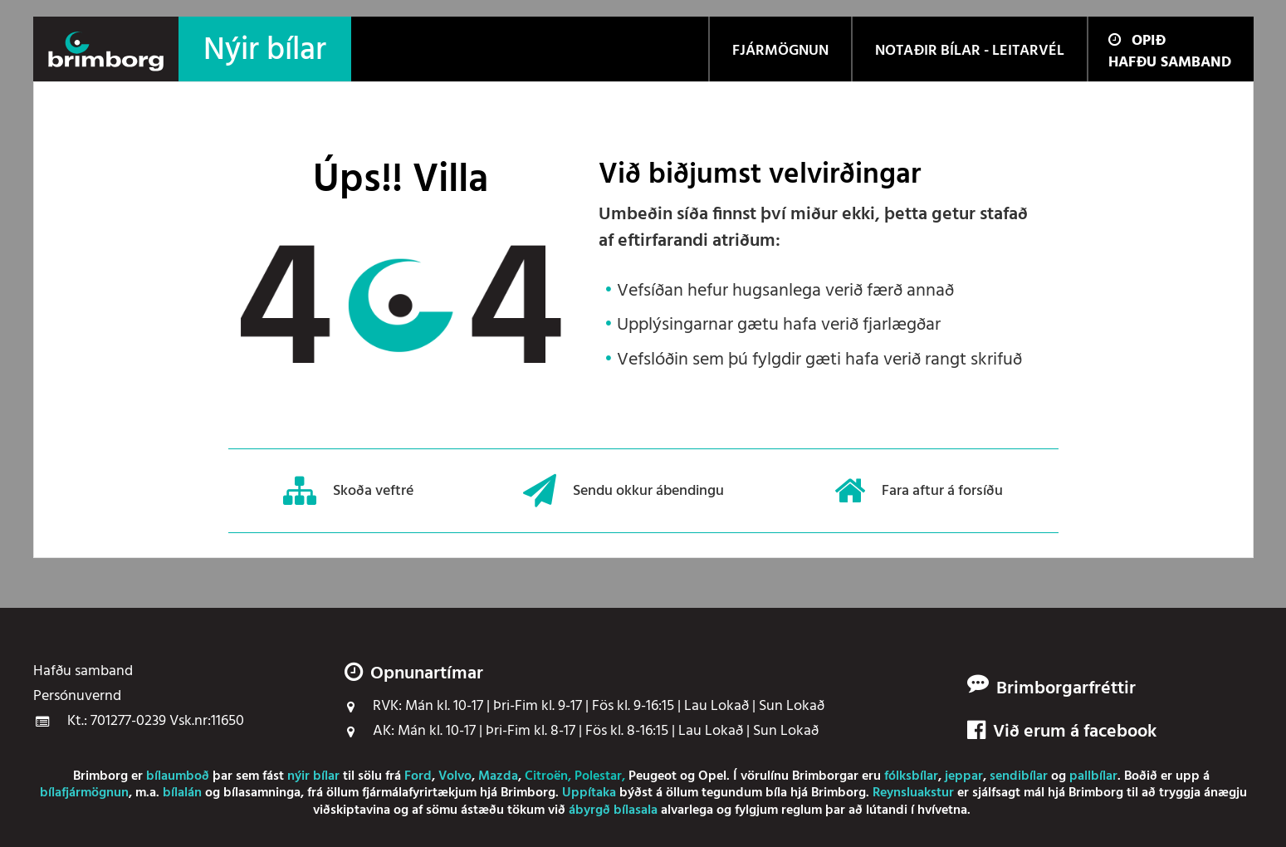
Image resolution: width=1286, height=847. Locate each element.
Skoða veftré (348, 490)
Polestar (598, 776)
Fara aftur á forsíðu (918, 490)
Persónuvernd (77, 696)
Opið (1137, 41)
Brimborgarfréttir (1066, 689)
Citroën (546, 776)
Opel (712, 776)
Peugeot (652, 776)
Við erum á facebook (1061, 732)
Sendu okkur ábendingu (623, 490)
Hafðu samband (1169, 63)
